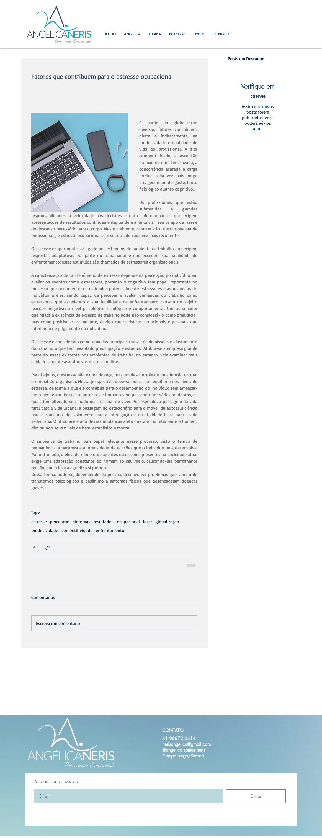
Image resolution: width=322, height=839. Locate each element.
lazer (147, 521)
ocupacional (128, 521)
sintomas (81, 521)
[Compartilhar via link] (47, 548)
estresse (39, 521)
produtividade (44, 530)
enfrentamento (110, 530)
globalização (167, 521)
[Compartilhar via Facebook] (34, 548)
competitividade (76, 530)
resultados (104, 521)
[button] (155, 34)
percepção (59, 521)
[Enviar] (256, 796)
